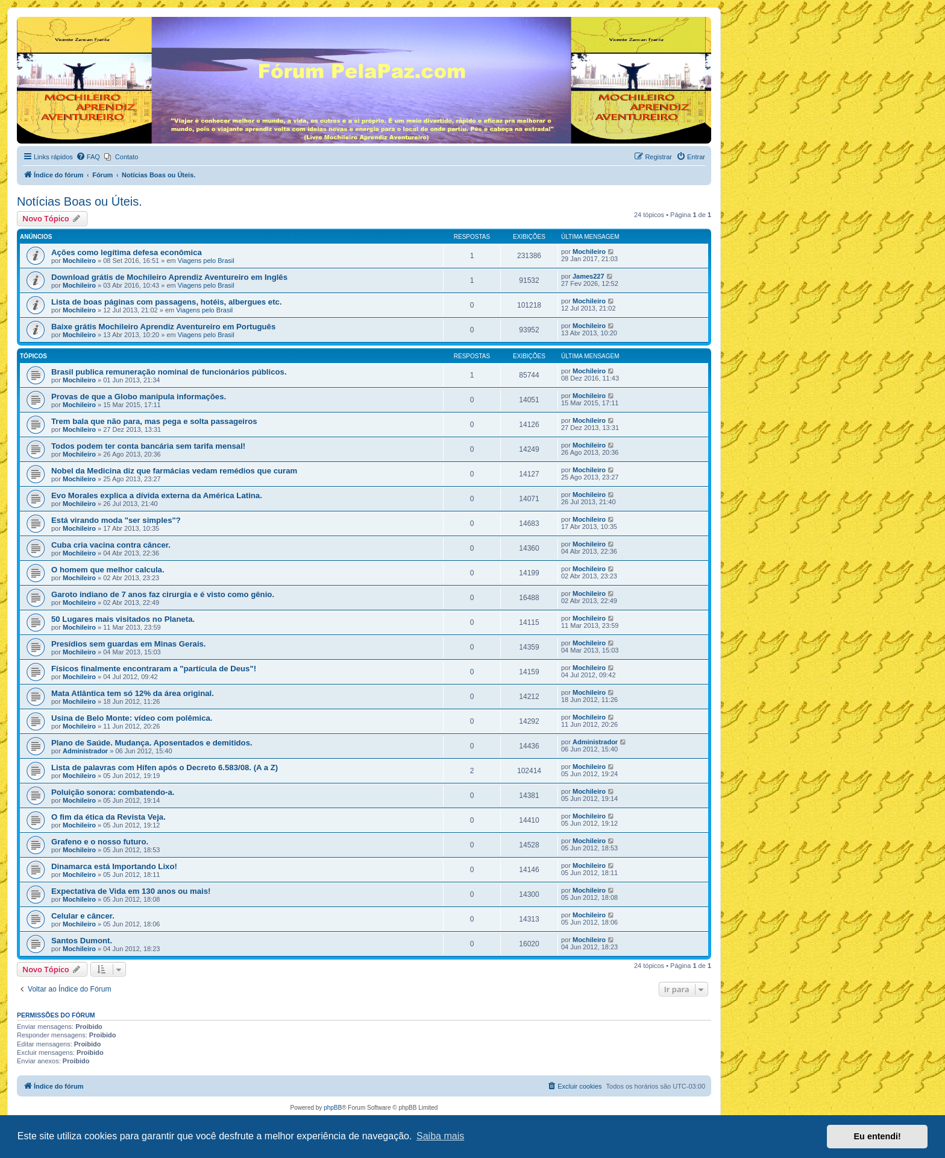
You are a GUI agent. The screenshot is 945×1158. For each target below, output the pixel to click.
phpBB (333, 1107)
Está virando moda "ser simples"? (116, 520)
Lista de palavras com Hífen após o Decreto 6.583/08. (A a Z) (164, 767)
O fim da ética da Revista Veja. (108, 816)
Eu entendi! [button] (877, 1136)
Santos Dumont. (81, 940)
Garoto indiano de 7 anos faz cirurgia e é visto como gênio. (162, 594)
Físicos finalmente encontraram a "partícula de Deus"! (153, 668)
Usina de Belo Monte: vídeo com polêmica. (131, 718)
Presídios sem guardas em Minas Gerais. (128, 643)
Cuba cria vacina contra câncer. (111, 544)
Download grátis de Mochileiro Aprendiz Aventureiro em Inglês (169, 277)
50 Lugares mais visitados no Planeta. (123, 619)
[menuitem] (88, 157)
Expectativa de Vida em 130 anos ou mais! (130, 891)
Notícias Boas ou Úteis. (79, 201)
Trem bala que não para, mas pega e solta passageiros (154, 421)
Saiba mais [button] (440, 1136)
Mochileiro (79, 260)
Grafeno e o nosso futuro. (99, 841)
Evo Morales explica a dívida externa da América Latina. (156, 495)
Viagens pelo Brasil (206, 260)
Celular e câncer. (83, 915)
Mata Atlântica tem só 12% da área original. (132, 693)
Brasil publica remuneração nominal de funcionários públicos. (169, 371)
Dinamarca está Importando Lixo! (114, 866)
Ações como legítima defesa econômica (126, 252)
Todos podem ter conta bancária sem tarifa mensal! (148, 446)
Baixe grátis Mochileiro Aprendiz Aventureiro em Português (163, 326)
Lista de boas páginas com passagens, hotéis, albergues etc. (166, 301)
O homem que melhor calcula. (108, 569)
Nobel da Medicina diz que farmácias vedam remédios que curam (174, 470)
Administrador (85, 751)
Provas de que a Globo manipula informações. (138, 396)
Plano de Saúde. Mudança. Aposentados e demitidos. (152, 742)
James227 (588, 276)
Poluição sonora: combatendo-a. (112, 792)
